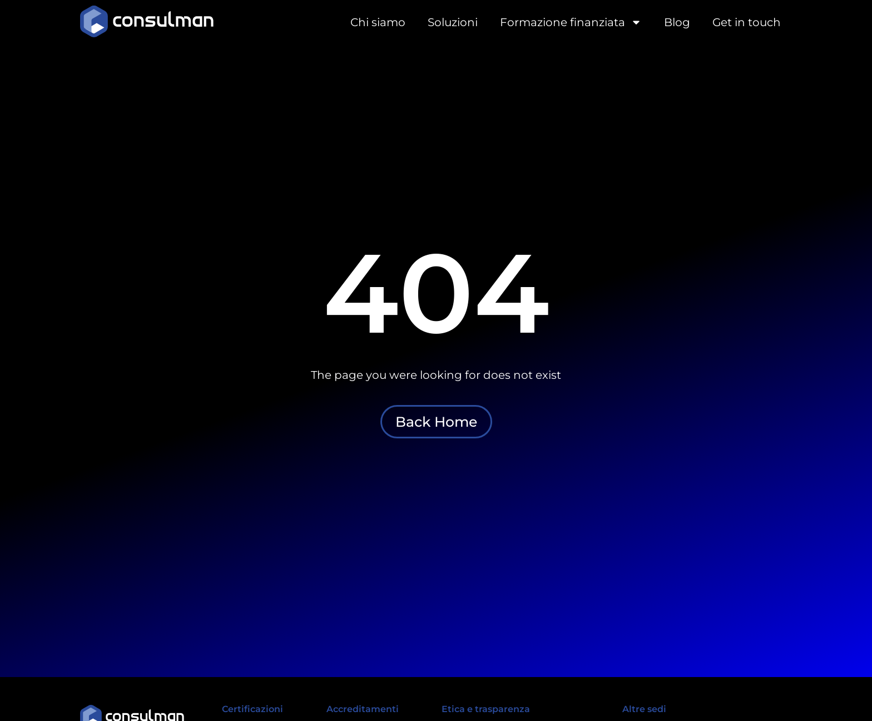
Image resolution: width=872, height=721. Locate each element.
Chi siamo (377, 22)
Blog (677, 22)
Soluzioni (453, 22)
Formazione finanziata (571, 22)
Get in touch (746, 22)
